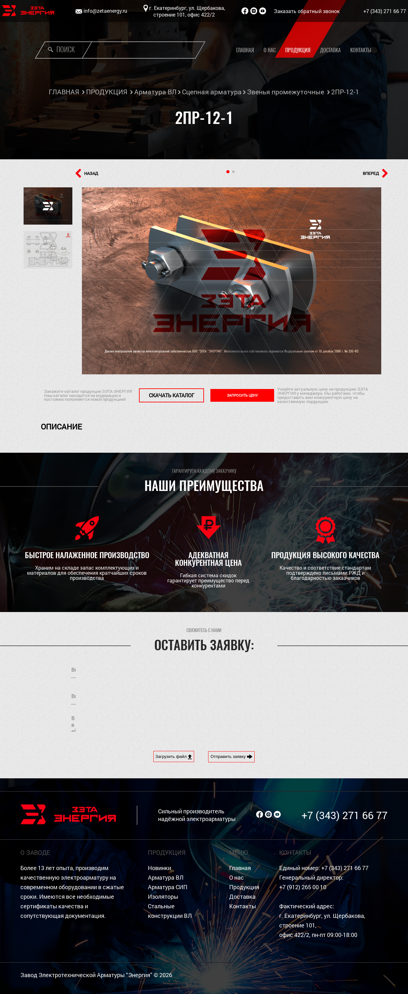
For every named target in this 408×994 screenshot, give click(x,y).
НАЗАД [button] (87, 173)
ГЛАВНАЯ (64, 91)
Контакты (360, 50)
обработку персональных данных (296, 694)
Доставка (330, 50)
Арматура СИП (167, 887)
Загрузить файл (174, 756)
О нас (270, 50)
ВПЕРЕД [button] (375, 173)
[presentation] (262, 722)
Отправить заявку (231, 757)
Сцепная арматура (212, 91)
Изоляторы (163, 896)
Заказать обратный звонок (306, 11)
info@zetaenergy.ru (105, 10)
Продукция (297, 50)
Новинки (159, 868)
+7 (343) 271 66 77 (384, 11)
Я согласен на (279, 694)
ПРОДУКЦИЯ (106, 91)
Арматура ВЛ (155, 91)
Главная (245, 50)
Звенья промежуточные (285, 91)
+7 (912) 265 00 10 (302, 887)
